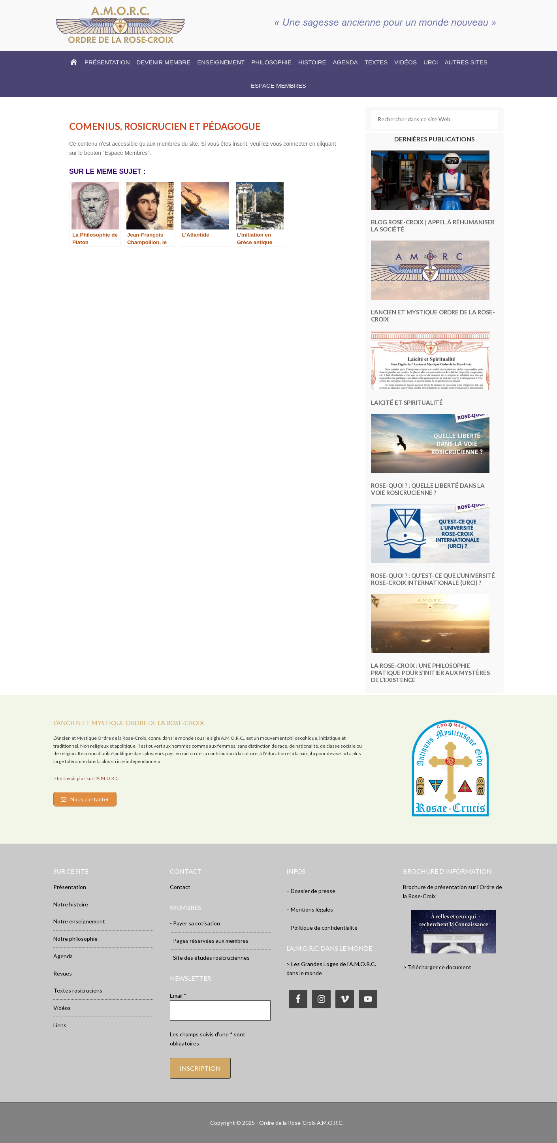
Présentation (69, 887)
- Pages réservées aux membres (209, 940)
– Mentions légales (309, 909)
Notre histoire (70, 904)
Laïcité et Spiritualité (407, 402)
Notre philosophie (75, 938)
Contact (180, 887)
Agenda (63, 956)
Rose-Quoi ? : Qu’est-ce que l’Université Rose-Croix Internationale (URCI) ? (433, 579)
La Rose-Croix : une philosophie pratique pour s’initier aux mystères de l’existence (430, 672)
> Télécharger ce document (437, 967)
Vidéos (62, 1007)
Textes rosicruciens (77, 990)
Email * (178, 995)
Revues (62, 973)
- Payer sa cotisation (195, 923)
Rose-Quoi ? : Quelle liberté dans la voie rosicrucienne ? (428, 489)
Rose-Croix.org (120, 24)
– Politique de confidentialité (322, 927)
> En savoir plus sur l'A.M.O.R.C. (86, 778)
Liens (59, 1025)
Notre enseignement (79, 921)
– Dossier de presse (310, 890)
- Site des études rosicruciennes (210, 957)
